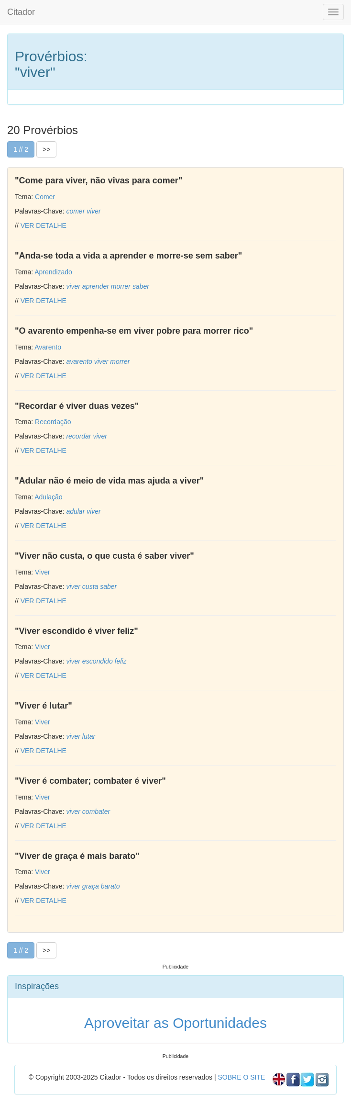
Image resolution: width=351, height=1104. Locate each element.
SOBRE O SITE (241, 1077)
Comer (45, 197)
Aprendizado (53, 272)
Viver (42, 572)
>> (46, 149)
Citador (21, 12)
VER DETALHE (43, 225)
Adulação (48, 497)
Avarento (47, 347)
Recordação (53, 422)
